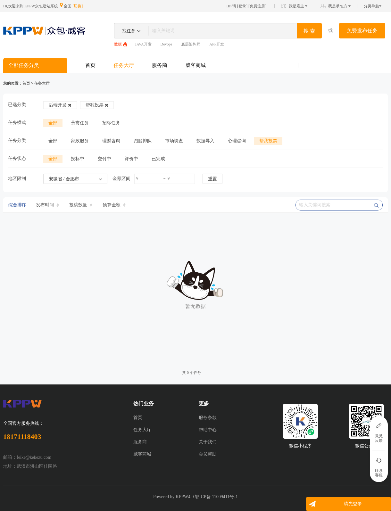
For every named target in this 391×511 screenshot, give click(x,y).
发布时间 (47, 204)
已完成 (158, 158)
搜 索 (309, 31)
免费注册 (257, 6)
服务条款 (208, 417)
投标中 (77, 158)
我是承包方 (339, 6)
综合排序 (17, 204)
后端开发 (60, 105)
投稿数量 (80, 204)
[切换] (77, 6)
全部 (52, 122)
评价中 (131, 158)
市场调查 (174, 140)
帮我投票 (97, 105)
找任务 (129, 31)
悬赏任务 (80, 122)
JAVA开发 (143, 44)
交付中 (104, 158)
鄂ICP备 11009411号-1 (216, 496)
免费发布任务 (362, 30)
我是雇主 (298, 6)
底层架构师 (190, 44)
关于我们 (208, 442)
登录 (242, 6)
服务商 (159, 65)
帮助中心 (208, 429)
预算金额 (114, 204)
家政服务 (80, 140)
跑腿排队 (143, 140)
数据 (118, 44)
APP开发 (216, 44)
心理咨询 (237, 140)
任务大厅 (123, 65)
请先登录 (353, 503)
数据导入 (205, 140)
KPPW (182, 496)
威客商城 (195, 65)
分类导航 (372, 6)
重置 (212, 179)
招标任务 (111, 122)
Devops (166, 44)
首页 (90, 65)
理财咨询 (111, 140)
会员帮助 (208, 454)
